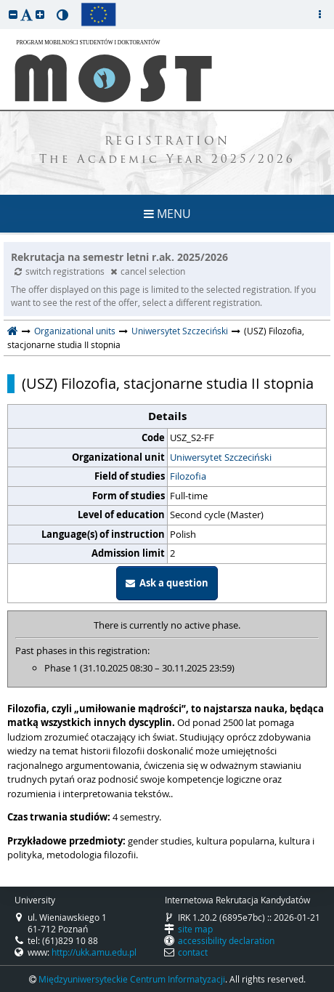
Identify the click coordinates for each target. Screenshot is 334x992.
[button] (13, 14)
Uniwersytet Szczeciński (179, 330)
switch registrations (61, 271)
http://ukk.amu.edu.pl (94, 952)
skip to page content (3, 3)
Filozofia (188, 476)
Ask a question (167, 582)
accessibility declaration (226, 940)
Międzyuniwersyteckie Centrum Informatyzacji (131, 979)
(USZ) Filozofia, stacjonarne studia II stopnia (168, 383)
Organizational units (74, 330)
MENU (167, 214)
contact (193, 952)
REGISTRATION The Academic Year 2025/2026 (167, 151)
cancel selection (147, 271)
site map (195, 929)
